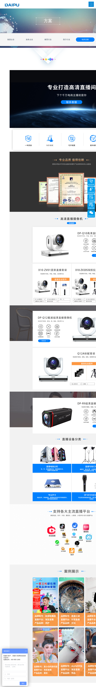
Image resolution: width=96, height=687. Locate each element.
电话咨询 (91, 184)
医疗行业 (66, 39)
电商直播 (85, 39)
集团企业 (10, 39)
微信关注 (91, 216)
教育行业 (48, 39)
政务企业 (29, 39)
